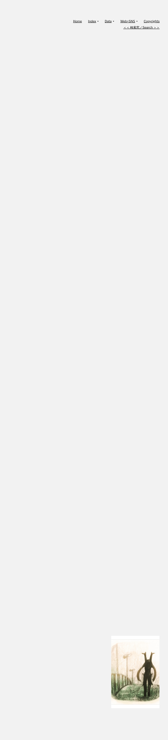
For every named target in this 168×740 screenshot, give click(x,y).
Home (77, 21)
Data (108, 21)
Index (92, 21)
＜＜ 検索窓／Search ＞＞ (141, 27)
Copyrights (152, 21)
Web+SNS (127, 21)
